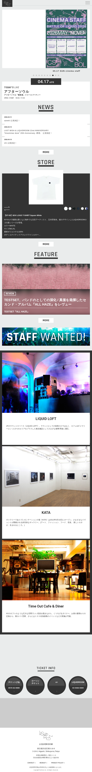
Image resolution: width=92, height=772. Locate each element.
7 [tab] (50, 75)
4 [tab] (42, 75)
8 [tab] (53, 75)
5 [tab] (44, 75)
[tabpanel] (46, 41)
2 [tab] (36, 75)
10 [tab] (58, 75)
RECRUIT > (43, 763)
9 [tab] (55, 75)
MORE (46, 152)
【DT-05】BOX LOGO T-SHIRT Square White (23, 215)
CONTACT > (31, 763)
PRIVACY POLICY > (58, 763)
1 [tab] (33, 75)
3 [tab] (39, 75)
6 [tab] (47, 75)
